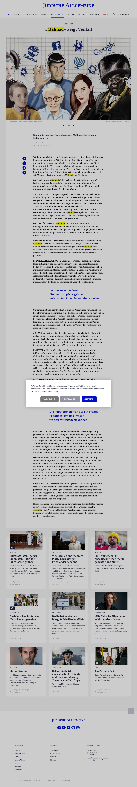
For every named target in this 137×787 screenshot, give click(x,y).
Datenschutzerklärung (50, 391)
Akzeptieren (89, 399)
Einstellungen (70, 399)
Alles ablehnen (49, 399)
